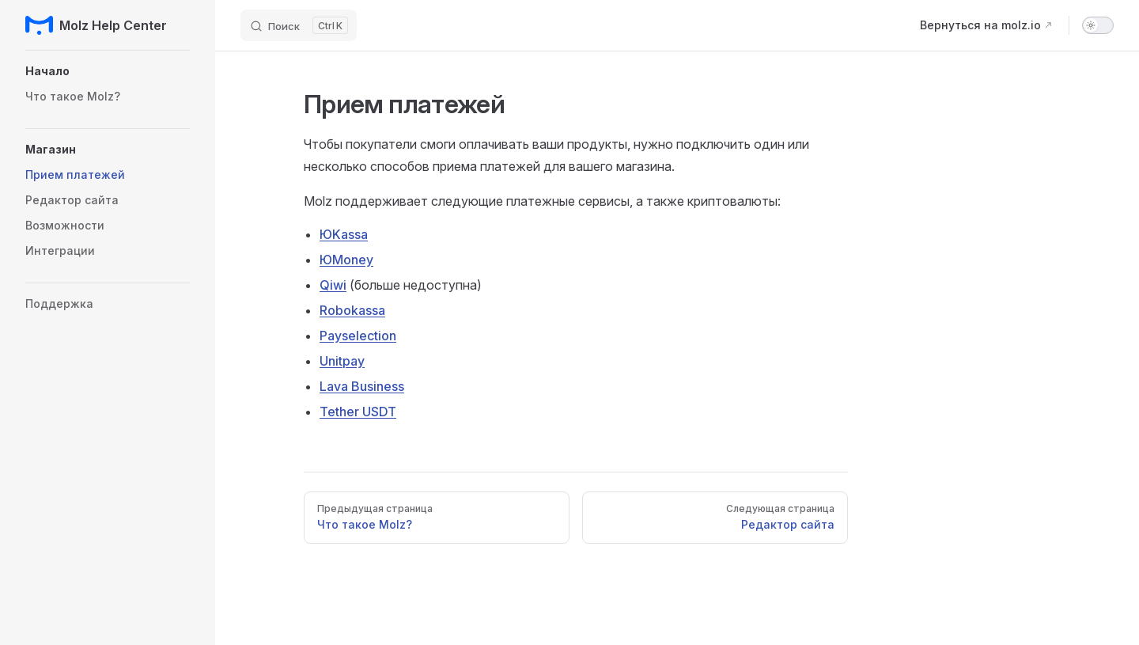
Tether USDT (358, 411)
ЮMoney (346, 259)
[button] (107, 71)
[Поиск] (298, 25)
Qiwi (333, 285)
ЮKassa (344, 234)
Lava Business (362, 386)
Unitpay (342, 361)
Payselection (358, 335)
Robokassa (352, 310)
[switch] (1098, 25)
